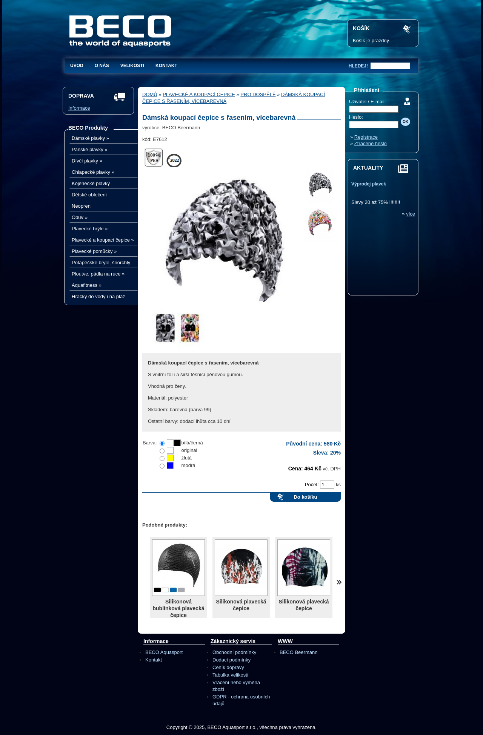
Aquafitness (87, 285)
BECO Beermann (298, 652)
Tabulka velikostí (230, 675)
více (410, 214)
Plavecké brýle (90, 228)
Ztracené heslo (370, 143)
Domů (149, 94)
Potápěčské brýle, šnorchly (101, 262)
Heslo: (356, 117)
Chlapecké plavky (93, 172)
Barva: (150, 443)
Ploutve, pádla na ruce (98, 274)
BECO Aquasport (164, 652)
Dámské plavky (90, 138)
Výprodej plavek (368, 184)
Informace (79, 108)
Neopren (81, 206)
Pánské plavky (90, 149)
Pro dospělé (257, 94)
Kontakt (166, 65)
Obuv (80, 217)
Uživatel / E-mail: (367, 101)
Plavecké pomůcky (94, 251)
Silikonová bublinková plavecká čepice (179, 608)
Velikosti (132, 65)
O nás (102, 65)
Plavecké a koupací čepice (103, 240)
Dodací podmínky (231, 660)
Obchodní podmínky (234, 652)
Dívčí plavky (87, 161)
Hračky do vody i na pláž (98, 296)
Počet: (312, 484)
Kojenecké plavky (91, 183)
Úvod (76, 65)
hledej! (358, 66)
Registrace (366, 137)
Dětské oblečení (89, 195)
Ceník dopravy (228, 667)
